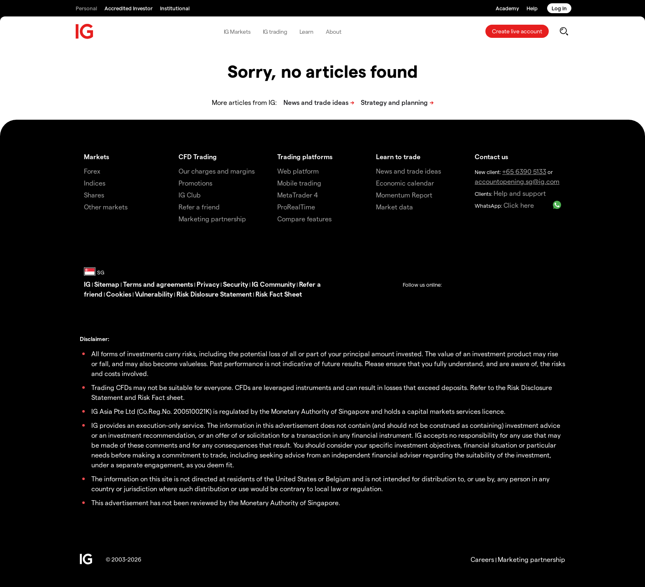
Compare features (304, 219)
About (333, 31)
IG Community (273, 284)
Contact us (491, 156)
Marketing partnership (531, 559)
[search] (563, 31)
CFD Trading (198, 156)
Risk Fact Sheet (278, 294)
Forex (92, 171)
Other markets (106, 207)
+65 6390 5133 (524, 171)
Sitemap (106, 284)
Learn (306, 31)
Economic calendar (405, 183)
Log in (559, 8)
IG (87, 284)
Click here (518, 205)
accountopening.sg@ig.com (517, 181)
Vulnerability (154, 294)
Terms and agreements (158, 284)
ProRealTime (296, 207)
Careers (482, 559)
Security (235, 284)
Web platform (298, 171)
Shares (94, 195)
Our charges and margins (217, 171)
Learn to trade (398, 156)
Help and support (520, 193)
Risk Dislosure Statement (214, 294)
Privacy (208, 284)
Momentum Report (404, 195)
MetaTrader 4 (297, 195)
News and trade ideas (408, 171)
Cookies (118, 294)
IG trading (275, 31)
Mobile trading (299, 183)
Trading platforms (304, 156)
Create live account (517, 31)
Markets (96, 156)
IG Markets (237, 31)
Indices (94, 183)
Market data (394, 207)
